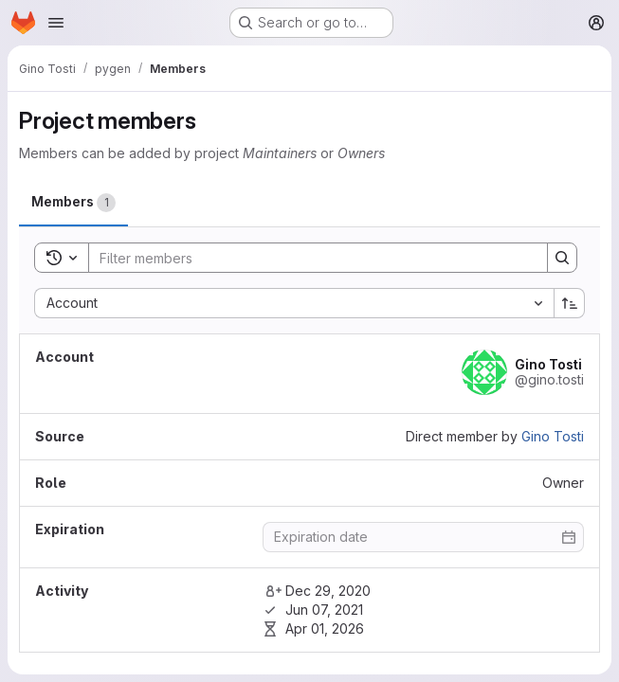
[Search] (309, 257)
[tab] (73, 202)
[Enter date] (423, 537)
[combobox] (294, 303)
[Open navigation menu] (56, 23)
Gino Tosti (552, 436)
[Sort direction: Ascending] (570, 303)
